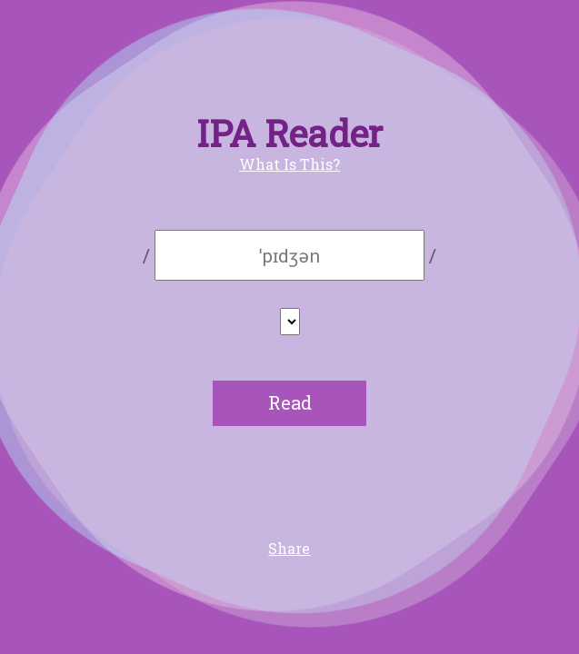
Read (290, 402)
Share (289, 548)
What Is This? (289, 163)
